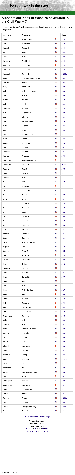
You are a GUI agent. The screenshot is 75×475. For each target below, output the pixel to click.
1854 (63, 117)
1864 (63, 82)
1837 (63, 190)
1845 (63, 100)
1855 (63, 186)
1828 (63, 225)
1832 (63, 242)
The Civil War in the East (28, 6)
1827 (63, 290)
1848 (63, 208)
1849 (63, 247)
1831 (63, 178)
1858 (63, 87)
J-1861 (64, 74)
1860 (63, 402)
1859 (63, 95)
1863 (63, 139)
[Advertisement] (37, 456)
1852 (63, 134)
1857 (63, 199)
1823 (63, 355)
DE (35, 429)
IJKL (47, 429)
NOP (31, 431)
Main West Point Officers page (37, 417)
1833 (63, 372)
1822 (63, 286)
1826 (63, 130)
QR (36, 431)
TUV (43, 431)
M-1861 (64, 65)
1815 (63, 182)
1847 (63, 147)
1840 (63, 48)
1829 (63, 44)
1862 (63, 52)
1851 (63, 173)
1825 (63, 363)
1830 (63, 212)
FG (39, 429)
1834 (63, 238)
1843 (63, 221)
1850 (63, 39)
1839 (63, 61)
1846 (63, 311)
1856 (63, 121)
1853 (63, 152)
